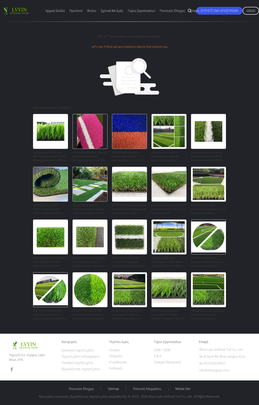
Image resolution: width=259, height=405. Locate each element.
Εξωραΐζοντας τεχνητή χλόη (81, 369)
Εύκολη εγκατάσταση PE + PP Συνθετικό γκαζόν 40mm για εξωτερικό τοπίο (169, 209)
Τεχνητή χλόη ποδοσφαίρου (81, 356)
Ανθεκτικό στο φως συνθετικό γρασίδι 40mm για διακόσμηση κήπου (208, 209)
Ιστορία (114, 350)
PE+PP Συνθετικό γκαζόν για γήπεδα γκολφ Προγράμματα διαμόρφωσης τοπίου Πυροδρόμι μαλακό (129, 209)
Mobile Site (182, 388)
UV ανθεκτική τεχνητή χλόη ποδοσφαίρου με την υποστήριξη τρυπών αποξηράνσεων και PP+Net (207, 315)
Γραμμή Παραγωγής (167, 362)
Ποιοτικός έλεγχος (172, 11)
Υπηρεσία (115, 356)
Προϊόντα (76, 11)
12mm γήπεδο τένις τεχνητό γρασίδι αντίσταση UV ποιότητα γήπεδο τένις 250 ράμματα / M (90, 156)
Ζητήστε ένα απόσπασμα (219, 11)
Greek (250, 11)
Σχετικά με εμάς (112, 11)
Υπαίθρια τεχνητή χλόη (77, 363)
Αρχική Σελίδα (55, 11)
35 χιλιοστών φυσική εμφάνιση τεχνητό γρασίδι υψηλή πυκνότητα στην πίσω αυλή (90, 209)
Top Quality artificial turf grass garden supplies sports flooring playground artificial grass (50, 156)
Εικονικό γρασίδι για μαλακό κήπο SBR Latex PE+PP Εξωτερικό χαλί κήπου (50, 262)
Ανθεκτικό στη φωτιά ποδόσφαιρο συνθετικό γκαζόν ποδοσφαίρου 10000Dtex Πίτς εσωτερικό (168, 156)
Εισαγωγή (115, 368)
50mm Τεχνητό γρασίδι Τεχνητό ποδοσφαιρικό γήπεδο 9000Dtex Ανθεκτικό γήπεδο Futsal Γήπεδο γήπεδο (129, 262)
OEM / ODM (162, 350)
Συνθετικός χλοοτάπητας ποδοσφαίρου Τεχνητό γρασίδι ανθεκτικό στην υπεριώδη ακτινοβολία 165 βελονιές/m (128, 315)
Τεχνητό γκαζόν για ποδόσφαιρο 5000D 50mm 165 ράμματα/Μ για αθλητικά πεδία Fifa (169, 262)
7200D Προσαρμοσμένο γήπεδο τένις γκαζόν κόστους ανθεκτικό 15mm (127, 156)
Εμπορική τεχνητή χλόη (78, 350)
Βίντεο (91, 11)
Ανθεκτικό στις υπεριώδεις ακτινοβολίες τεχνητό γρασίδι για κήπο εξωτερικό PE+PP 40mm (89, 262)
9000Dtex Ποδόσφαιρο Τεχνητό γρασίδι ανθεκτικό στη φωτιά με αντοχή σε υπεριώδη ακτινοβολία (207, 262)
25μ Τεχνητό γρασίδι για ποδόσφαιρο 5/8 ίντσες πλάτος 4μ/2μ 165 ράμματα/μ (49, 315)
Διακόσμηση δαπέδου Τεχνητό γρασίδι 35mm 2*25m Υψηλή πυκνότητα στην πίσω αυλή (48, 209)
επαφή (194, 11)
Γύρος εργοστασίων (141, 11)
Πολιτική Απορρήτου (147, 388)
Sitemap (113, 388)
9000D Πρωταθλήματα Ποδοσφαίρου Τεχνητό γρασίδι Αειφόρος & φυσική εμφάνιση (168, 315)
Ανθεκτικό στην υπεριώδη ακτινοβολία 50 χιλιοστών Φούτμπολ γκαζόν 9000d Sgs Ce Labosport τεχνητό (208, 156)
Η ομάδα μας (118, 362)
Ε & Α (157, 356)
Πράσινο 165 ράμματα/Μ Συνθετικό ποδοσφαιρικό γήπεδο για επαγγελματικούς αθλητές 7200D (90, 315)
